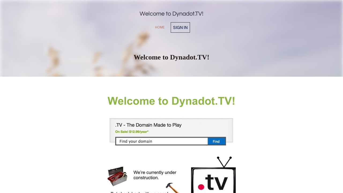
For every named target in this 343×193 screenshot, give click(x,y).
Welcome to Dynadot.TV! (171, 14)
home (160, 27)
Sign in (180, 27)
